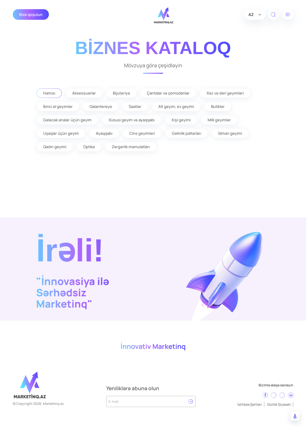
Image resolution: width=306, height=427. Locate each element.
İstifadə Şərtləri (249, 404)
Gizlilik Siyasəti (279, 404)
